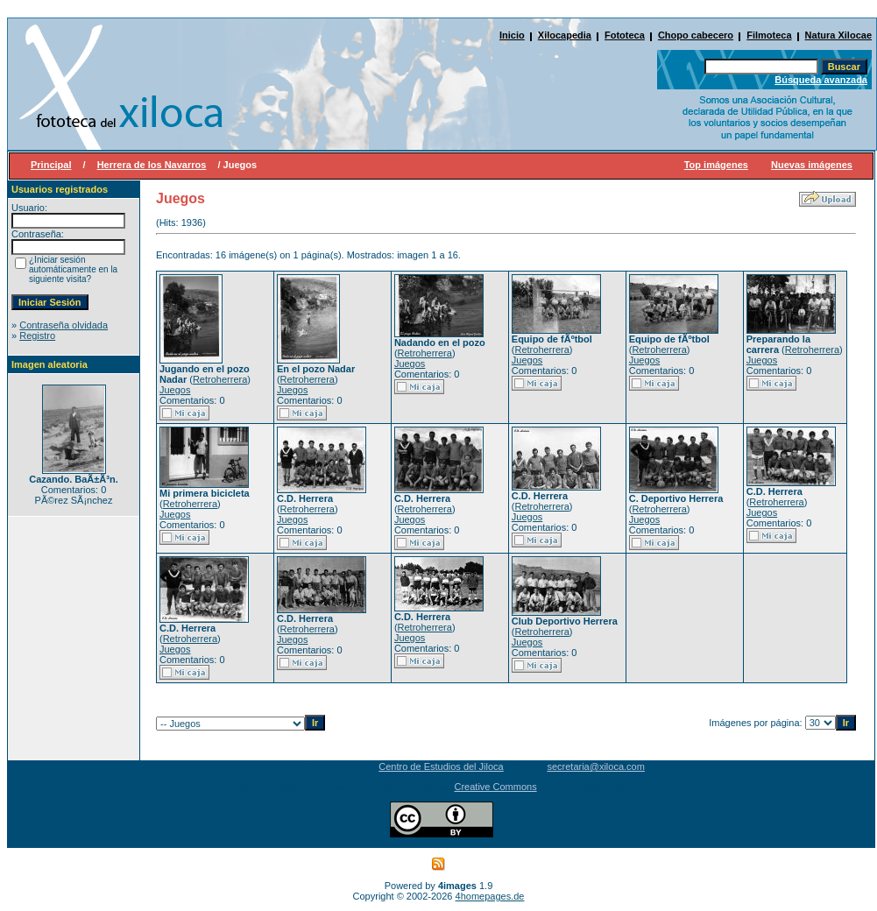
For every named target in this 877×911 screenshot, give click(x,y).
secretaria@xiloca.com (595, 766)
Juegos (174, 390)
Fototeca (625, 35)
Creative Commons (496, 786)
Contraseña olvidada (63, 325)
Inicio (512, 35)
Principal (51, 164)
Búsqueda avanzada (820, 79)
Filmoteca (768, 35)
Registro (37, 335)
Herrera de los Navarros (152, 164)
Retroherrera (220, 379)
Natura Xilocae (838, 35)
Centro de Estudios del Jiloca (440, 766)
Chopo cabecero (695, 35)
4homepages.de (490, 896)
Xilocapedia (564, 35)
